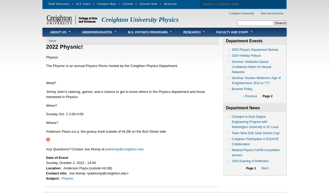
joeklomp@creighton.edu (124, 149)
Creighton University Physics (140, 19)
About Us (58, 32)
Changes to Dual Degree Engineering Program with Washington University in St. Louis (255, 122)
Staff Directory (59, 3)
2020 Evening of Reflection (250, 161)
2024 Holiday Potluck (246, 55)
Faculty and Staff (232, 32)
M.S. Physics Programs (148, 32)
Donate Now (149, 3)
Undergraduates (97, 32)
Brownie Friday (242, 89)
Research (191, 32)
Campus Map (106, 3)
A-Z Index (83, 3)
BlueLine (170, 3)
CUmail (128, 3)
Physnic (67, 178)
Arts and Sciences (272, 13)
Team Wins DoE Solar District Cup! (256, 133)
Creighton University (241, 13)
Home (52, 40)
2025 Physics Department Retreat (255, 50)
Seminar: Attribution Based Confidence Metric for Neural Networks (251, 67)
